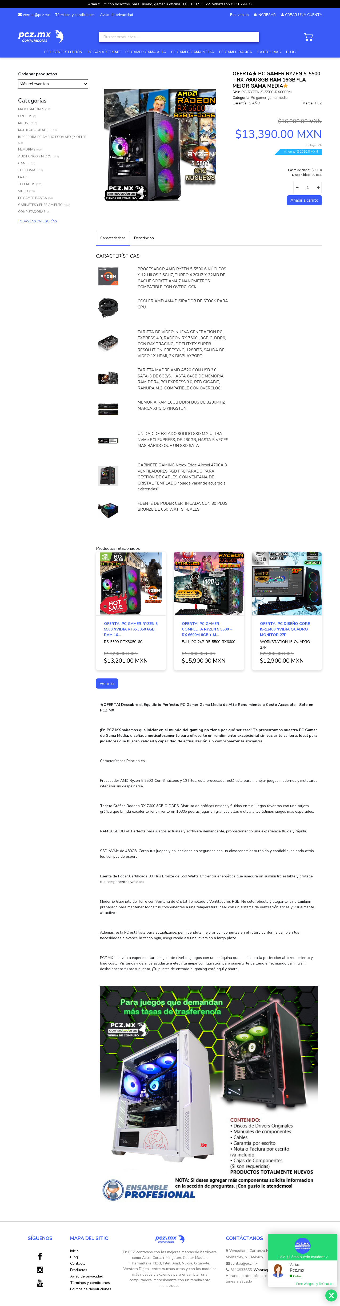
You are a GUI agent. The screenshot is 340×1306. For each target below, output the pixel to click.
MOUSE (24, 123)
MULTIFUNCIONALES (33, 130)
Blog (74, 1257)
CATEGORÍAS (269, 52)
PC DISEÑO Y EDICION (63, 52)
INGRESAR (267, 14)
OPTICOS (25, 116)
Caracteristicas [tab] (113, 238)
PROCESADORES (31, 109)
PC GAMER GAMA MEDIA (192, 52)
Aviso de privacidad (116, 14)
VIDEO (23, 191)
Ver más (107, 683)
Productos (78, 1269)
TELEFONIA (26, 170)
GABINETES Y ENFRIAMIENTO (40, 205)
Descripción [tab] (144, 238)
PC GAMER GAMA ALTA (145, 52)
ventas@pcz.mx (34, 14)
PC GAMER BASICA (235, 52)
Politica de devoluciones (90, 1289)
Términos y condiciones (75, 14)
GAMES (23, 163)
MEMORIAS (26, 149)
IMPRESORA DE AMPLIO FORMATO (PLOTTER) (52, 137)
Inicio (74, 1251)
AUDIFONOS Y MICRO (34, 156)
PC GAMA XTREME (104, 52)
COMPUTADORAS (31, 212)
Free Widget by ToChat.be (314, 1284)
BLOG (291, 52)
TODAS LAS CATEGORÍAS (37, 221)
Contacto (78, 1263)
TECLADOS (26, 184)
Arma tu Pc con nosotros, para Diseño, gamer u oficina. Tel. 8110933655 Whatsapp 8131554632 (170, 4)
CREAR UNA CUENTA (303, 14)
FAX (21, 177)
